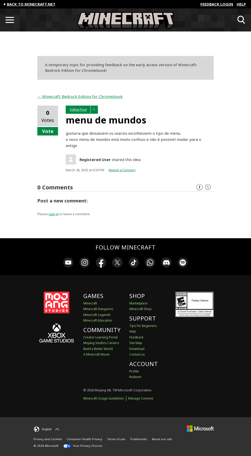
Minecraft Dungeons (98, 309)
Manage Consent (140, 398)
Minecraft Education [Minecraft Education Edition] (97, 320)
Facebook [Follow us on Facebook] (199, 187)
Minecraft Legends (97, 315)
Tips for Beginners (143, 326)
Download (136, 349)
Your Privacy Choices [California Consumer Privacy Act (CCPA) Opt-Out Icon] (82, 446)
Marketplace (138, 303)
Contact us (137, 354)
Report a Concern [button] (122, 170)
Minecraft (90, 303)
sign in (54, 214)
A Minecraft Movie (96, 354)
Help (241, 4)
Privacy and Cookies (47, 439)
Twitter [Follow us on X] (208, 187)
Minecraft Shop (140, 309)
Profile (134, 371)
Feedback (136, 337)
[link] (68, 263)
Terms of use (116, 439)
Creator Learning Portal (100, 337)
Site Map (135, 343)
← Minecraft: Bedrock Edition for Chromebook (80, 96)
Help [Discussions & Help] (132, 331)
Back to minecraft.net (29, 4)
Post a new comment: (62, 201)
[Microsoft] (200, 428)
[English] (47, 429)
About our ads (162, 439)
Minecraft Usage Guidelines (103, 398)
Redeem (135, 377)
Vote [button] (47, 131)
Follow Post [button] (78, 109)
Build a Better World (98, 349)
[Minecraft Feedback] (125, 19)
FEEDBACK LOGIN (216, 4)
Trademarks (138, 439)
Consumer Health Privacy (84, 439)
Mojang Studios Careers (101, 343)
